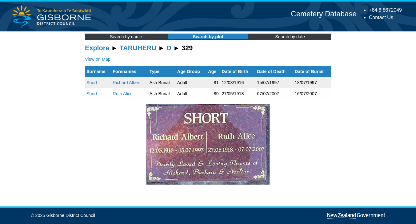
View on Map (97, 59)
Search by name (126, 36)
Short (91, 82)
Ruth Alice (123, 93)
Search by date (290, 36)
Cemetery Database (323, 14)
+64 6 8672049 (385, 10)
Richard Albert (126, 82)
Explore (97, 48)
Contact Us (381, 17)
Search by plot (208, 36)
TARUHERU (138, 48)
